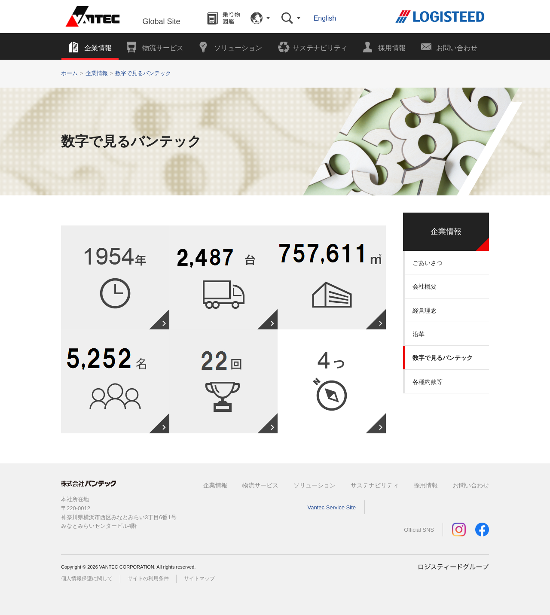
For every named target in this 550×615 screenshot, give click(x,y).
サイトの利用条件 (148, 578)
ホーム (69, 73)
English (325, 18)
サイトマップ (199, 578)
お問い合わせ (471, 485)
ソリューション (314, 485)
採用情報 (426, 485)
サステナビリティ (375, 485)
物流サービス (260, 485)
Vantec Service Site (332, 507)
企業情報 (97, 73)
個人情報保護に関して (87, 578)
